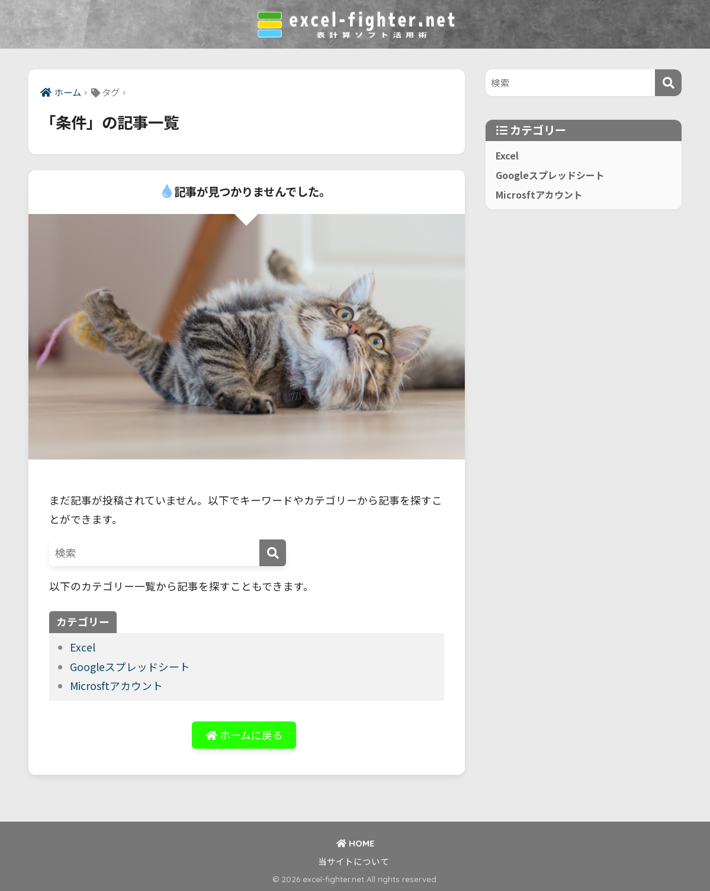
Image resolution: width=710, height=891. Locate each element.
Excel (82, 647)
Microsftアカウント (116, 685)
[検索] (272, 552)
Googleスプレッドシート (130, 666)
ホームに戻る (244, 734)
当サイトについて (353, 861)
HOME (355, 843)
